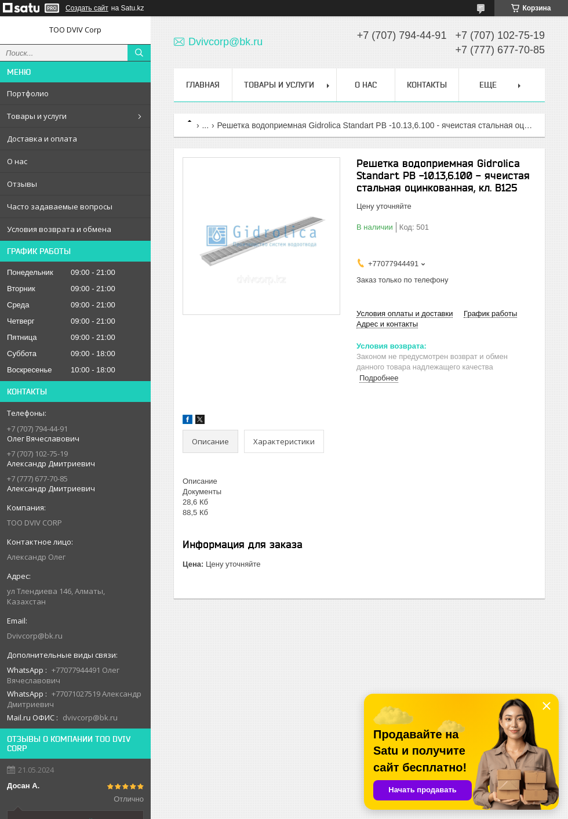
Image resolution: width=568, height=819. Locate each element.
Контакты (427, 84)
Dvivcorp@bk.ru (35, 635)
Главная (203, 84)
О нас (17, 161)
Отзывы (22, 184)
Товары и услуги (37, 116)
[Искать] (139, 52)
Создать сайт (86, 8)
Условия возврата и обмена (59, 229)
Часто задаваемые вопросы (59, 206)
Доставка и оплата (42, 138)
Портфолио (28, 93)
